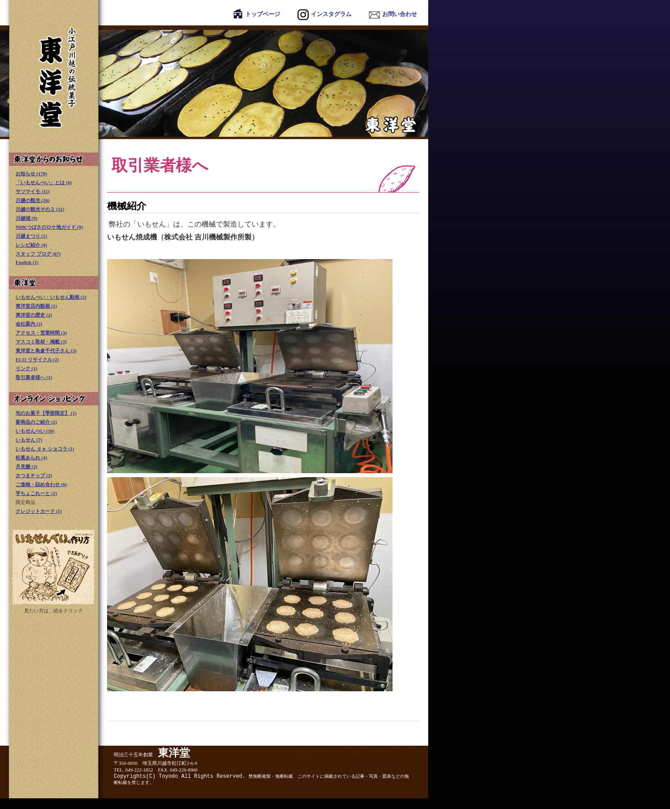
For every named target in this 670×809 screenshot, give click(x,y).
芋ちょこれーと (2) (36, 493)
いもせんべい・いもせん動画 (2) (51, 297)
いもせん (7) (29, 439)
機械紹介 (126, 205)
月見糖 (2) (26, 466)
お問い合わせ (393, 14)
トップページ (256, 14)
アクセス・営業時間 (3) (41, 332)
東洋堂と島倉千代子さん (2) (46, 350)
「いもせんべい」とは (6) (44, 182)
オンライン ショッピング (53, 398)
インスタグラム (325, 14)
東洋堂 (214, 82)
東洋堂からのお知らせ (53, 159)
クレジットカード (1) (39, 511)
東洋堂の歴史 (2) (34, 315)
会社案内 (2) (29, 323)
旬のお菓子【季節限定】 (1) (46, 413)
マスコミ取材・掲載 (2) (41, 341)
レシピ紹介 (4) (31, 245)
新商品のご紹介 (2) (36, 422)
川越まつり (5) (31, 236)
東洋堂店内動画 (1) (36, 306)
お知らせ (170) (31, 173)
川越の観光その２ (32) (40, 209)
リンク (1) (26, 368)
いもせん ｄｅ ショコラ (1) (45, 448)
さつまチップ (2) (34, 475)
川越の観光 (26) (33, 200)
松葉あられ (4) (31, 457)
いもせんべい (53, 567)
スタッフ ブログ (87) (38, 253)
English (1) (27, 262)
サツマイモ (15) (33, 191)
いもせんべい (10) (35, 430)
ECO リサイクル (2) (37, 359)
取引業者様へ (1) (34, 377)
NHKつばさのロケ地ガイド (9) (49, 227)
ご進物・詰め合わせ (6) (41, 484)
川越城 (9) (26, 218)
